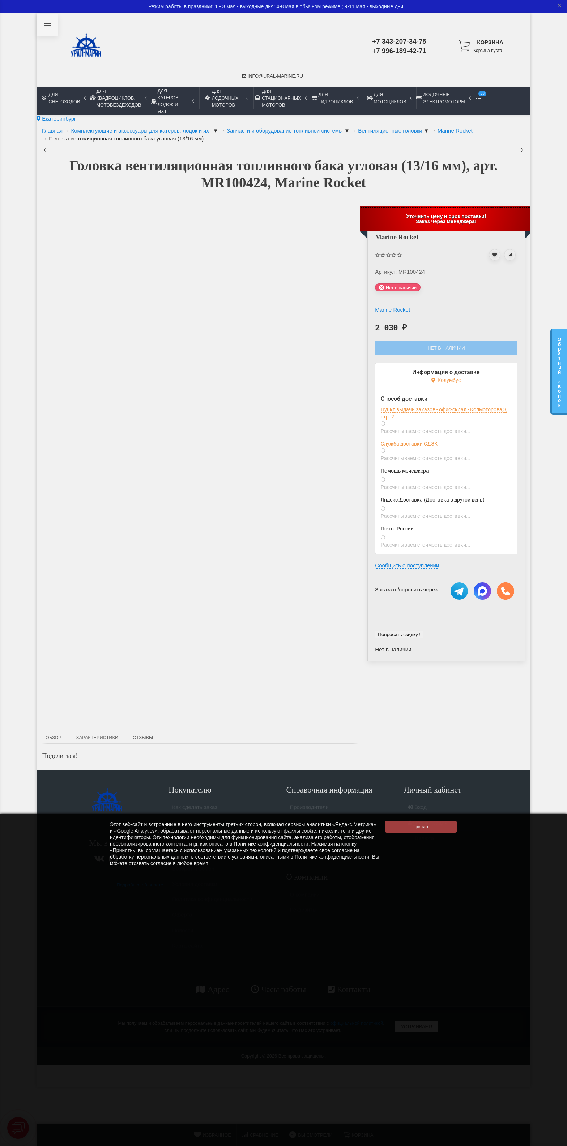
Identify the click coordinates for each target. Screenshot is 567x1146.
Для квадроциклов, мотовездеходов (118, 98)
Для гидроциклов (335, 98)
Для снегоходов (64, 98)
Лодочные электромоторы (443, 98)
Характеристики (97, 737)
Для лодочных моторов (226, 98)
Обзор (53, 737)
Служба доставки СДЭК (409, 444)
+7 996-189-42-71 (399, 51)
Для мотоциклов (389, 98)
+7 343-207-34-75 (399, 41)
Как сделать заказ (194, 810)
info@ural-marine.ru (272, 76)
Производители (309, 810)
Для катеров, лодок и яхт (172, 101)
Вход (417, 810)
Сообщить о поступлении (407, 565)
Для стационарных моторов (280, 98)
